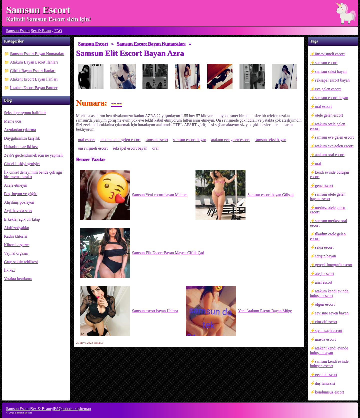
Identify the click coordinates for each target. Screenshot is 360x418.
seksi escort (324, 247)
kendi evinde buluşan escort (329, 174)
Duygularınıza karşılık (22, 138)
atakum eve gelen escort (334, 146)
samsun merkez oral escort (328, 223)
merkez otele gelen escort (327, 209)
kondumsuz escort (329, 392)
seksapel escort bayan (332, 80)
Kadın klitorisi (15, 236)
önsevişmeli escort (330, 54)
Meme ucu (12, 121)
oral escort (323, 106)
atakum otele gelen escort (327, 126)
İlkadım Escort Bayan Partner (34, 88)
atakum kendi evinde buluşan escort (329, 293)
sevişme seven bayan (331, 313)
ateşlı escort (324, 273)
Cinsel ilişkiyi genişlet (22, 164)
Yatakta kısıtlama (18, 279)
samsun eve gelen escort (334, 137)
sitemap (84, 408)
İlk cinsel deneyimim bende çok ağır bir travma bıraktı (33, 174)
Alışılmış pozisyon (19, 202)
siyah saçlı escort (328, 330)
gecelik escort (326, 374)
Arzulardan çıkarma (20, 130)
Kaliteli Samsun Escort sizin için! (48, 19)
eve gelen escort (328, 89)
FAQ (58, 31)
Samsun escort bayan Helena (129, 311)
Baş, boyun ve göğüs (20, 194)
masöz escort (325, 339)
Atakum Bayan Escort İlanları (34, 62)
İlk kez (9, 270)
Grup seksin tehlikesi (21, 262)
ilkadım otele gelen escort (328, 236)
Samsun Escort (38, 10)
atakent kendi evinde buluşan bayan (329, 350)
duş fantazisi (325, 383)
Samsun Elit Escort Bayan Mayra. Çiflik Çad (142, 253)
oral (318, 163)
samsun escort (326, 63)
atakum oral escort (329, 155)
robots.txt (70, 408)
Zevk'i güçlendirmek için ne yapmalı (33, 155)
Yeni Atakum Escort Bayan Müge (239, 311)
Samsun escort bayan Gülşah (245, 195)
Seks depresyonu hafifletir (25, 113)
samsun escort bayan (331, 98)
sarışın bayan (325, 256)
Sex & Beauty (42, 31)
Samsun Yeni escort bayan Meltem (134, 195)
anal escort (323, 282)
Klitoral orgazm (16, 245)
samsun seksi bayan (330, 71)
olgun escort (325, 304)
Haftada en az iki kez (21, 147)
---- (116, 102)
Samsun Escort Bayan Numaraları (37, 54)
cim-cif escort (326, 322)
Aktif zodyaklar (16, 228)
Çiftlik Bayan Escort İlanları (33, 71)
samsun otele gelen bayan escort (328, 196)
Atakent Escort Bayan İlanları (34, 79)
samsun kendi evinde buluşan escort (329, 363)
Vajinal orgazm (16, 253)
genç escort (324, 185)
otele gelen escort (329, 115)
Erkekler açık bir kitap (22, 219)
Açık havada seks (18, 211)
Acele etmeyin (15, 185)
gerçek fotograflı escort (333, 265)
